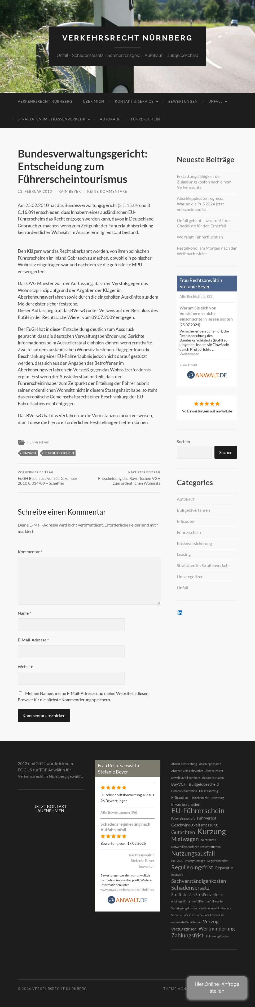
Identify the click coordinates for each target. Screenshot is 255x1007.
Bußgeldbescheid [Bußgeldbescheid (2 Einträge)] (204, 784)
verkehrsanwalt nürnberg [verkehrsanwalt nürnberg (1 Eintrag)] (215, 908)
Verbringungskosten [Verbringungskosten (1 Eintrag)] (184, 908)
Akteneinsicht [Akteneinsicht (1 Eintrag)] (214, 770)
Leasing (184, 554)
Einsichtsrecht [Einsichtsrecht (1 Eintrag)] (200, 797)
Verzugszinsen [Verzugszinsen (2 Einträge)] (183, 929)
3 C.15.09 (128, 205)
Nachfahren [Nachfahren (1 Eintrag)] (208, 840)
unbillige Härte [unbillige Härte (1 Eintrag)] (180, 901)
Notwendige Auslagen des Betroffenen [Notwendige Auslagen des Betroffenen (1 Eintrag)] (196, 846)
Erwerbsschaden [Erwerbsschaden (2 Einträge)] (185, 804)
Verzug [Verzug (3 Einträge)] (211, 921)
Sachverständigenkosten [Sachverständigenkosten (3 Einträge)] (198, 881)
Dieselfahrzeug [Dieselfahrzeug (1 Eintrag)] (209, 791)
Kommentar (30, 551)
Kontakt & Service (134, 101)
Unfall (215, 101)
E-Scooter (186, 521)
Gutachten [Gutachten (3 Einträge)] (183, 832)
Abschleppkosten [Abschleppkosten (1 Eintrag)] (210, 764)
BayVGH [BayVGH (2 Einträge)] (179, 784)
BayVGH (29, 453)
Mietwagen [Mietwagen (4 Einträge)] (185, 839)
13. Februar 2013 (35, 191)
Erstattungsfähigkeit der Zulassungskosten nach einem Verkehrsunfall (204, 182)
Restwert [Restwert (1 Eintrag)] (177, 874)
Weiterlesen (189, 354)
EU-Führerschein (59, 453)
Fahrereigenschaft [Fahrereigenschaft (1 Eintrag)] (183, 818)
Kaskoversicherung (194, 543)
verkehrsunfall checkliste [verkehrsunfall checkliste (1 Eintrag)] (208, 915)
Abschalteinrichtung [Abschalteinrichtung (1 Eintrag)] (184, 764)
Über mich (93, 101)
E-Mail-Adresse (33, 639)
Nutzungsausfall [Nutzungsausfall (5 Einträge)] (193, 853)
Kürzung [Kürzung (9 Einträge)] (211, 831)
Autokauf (110, 119)
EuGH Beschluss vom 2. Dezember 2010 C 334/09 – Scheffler (52, 477)
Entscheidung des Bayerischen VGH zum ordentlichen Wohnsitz (125, 477)
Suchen (183, 441)
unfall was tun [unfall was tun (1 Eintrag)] (215, 901)
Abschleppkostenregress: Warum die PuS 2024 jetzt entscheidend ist (200, 204)
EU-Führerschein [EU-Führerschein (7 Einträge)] (198, 810)
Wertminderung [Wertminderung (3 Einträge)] (217, 929)
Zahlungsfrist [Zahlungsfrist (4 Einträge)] (187, 935)
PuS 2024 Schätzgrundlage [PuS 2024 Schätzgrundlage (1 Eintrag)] (188, 860)
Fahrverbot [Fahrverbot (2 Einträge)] (207, 818)
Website (25, 666)
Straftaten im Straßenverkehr (51, 119)
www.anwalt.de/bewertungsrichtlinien (127, 890)
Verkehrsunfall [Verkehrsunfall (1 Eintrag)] (180, 915)
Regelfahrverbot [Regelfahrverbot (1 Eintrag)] (217, 860)
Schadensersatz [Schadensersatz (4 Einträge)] (190, 887)
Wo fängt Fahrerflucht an (200, 236)
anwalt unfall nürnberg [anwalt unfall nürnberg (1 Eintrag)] (185, 777)
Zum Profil (188, 365)
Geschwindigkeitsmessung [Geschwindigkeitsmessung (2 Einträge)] (194, 824)
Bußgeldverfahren (193, 510)
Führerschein (145, 119)
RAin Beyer (70, 191)
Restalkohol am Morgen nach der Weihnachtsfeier (207, 250)
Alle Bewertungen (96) (118, 812)
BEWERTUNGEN (183, 101)
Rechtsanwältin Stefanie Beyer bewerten (142, 861)
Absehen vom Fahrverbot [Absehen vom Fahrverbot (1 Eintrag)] (187, 770)
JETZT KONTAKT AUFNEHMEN (50, 808)
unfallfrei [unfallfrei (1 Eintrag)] (198, 901)
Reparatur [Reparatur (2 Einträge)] (224, 867)
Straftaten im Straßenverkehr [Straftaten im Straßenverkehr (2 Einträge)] (197, 894)
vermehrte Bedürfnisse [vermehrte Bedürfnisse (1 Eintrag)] (186, 922)
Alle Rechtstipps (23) (196, 296)
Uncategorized (190, 576)
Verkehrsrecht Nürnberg (127, 38)
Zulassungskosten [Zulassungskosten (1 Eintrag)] (217, 936)
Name (24, 612)
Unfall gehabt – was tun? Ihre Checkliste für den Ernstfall (203, 223)
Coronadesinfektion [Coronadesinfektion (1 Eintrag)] (184, 791)
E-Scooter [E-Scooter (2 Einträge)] (179, 797)
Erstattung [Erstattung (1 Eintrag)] (217, 797)
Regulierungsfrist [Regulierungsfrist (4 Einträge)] (192, 867)
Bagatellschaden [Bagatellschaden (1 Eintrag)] (213, 777)
